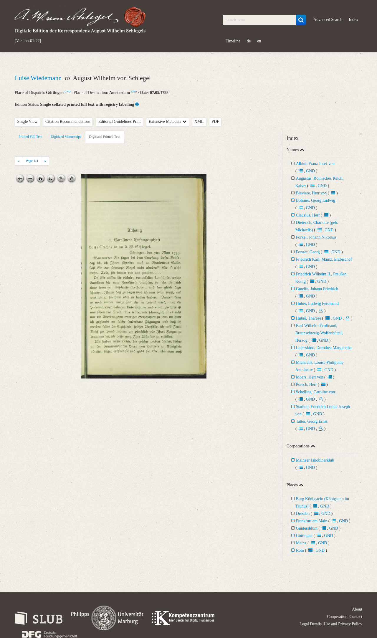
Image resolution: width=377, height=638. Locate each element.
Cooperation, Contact (344, 616)
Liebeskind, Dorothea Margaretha (324, 348)
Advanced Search (327, 19)
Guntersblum (307, 528)
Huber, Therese (308, 318)
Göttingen (304, 535)
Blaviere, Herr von (311, 193)
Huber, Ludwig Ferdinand (317, 303)
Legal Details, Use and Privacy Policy (331, 624)
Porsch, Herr (306, 384)
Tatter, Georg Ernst (312, 421)
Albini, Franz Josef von (315, 163)
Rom (300, 550)
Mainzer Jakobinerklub (315, 460)
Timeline (233, 41)
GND (68, 91)
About (357, 609)
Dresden (303, 513)
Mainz (301, 543)
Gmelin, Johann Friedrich (317, 289)
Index (353, 19)
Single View (27, 121)
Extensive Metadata (167, 121)
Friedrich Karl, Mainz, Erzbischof (324, 259)
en (259, 41)
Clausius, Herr (308, 215)
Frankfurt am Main (312, 521)
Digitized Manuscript (66, 137)
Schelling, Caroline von (315, 392)
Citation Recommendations (67, 121)
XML (199, 121)
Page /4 (32, 161)
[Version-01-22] (28, 41)
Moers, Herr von (309, 377)
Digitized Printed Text (104, 137)
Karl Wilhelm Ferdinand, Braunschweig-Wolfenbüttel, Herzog (319, 333)
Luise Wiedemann (39, 78)
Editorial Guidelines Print (119, 121)
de (249, 41)
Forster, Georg (308, 252)
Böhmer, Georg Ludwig (315, 200)
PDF (215, 121)
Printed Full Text (30, 137)
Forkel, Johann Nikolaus (316, 237)
